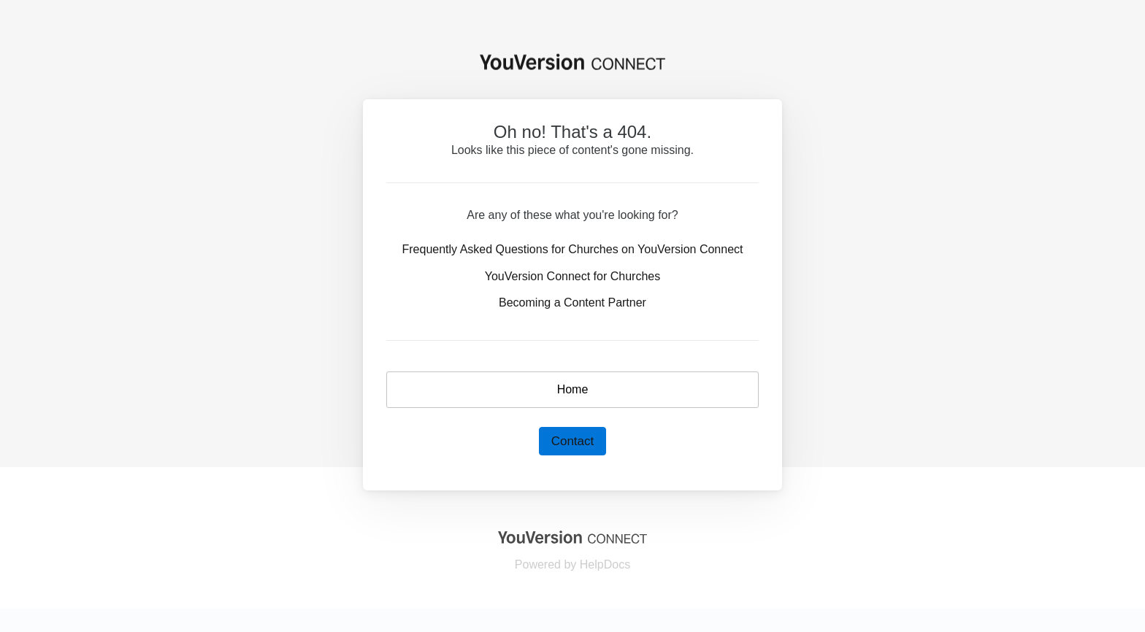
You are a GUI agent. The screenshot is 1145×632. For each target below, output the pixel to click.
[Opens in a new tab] (572, 536)
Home (573, 389)
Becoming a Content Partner (572, 302)
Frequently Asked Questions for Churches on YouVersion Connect (572, 249)
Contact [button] (572, 441)
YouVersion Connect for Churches (572, 276)
